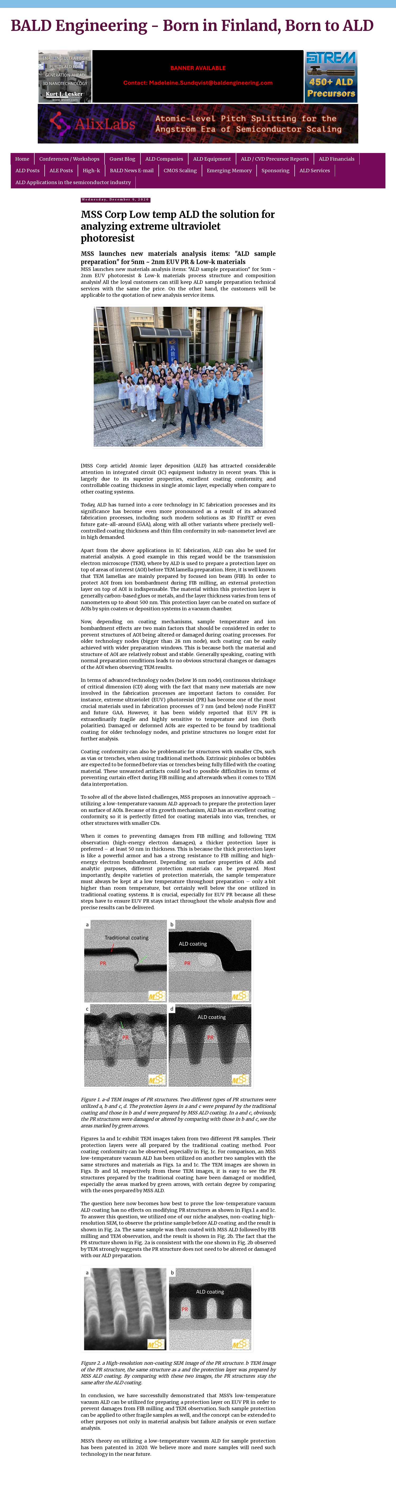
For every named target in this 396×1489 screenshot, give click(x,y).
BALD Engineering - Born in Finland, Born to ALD (192, 25)
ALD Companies (164, 159)
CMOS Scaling (180, 170)
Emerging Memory (229, 170)
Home (22, 159)
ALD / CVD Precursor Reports (275, 159)
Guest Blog (122, 159)
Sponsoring (276, 170)
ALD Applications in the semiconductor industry (73, 182)
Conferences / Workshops (69, 159)
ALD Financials (337, 159)
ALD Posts (28, 170)
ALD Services (315, 170)
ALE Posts (61, 170)
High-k (91, 170)
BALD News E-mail (132, 170)
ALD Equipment (212, 159)
